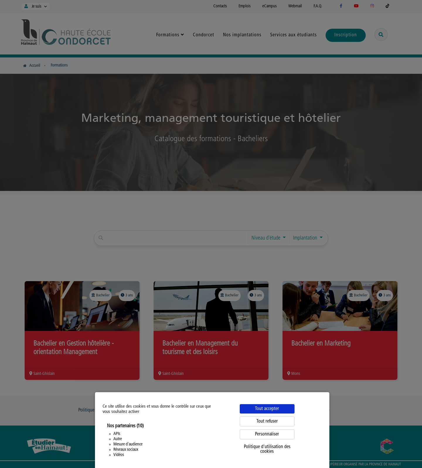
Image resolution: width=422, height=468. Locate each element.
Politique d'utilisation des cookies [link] (267, 449)
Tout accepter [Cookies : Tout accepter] (267, 408)
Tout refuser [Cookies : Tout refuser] (267, 421)
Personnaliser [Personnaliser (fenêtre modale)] (267, 434)
